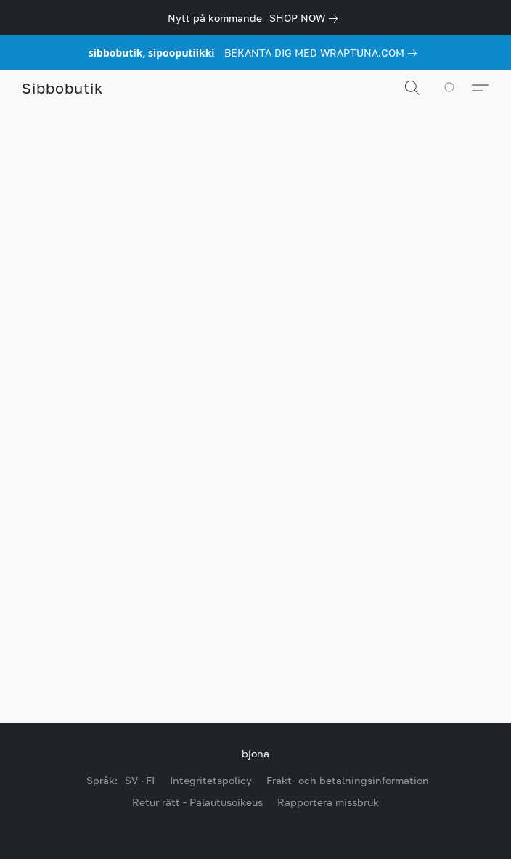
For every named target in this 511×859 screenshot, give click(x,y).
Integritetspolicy (211, 780)
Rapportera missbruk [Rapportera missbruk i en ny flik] (328, 802)
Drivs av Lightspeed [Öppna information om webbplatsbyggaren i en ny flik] (256, 827)
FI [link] (150, 780)
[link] (306, 18)
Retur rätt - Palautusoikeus (197, 802)
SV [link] (132, 780)
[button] (62, 88)
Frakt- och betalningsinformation (347, 780)
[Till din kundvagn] (457, 88)
